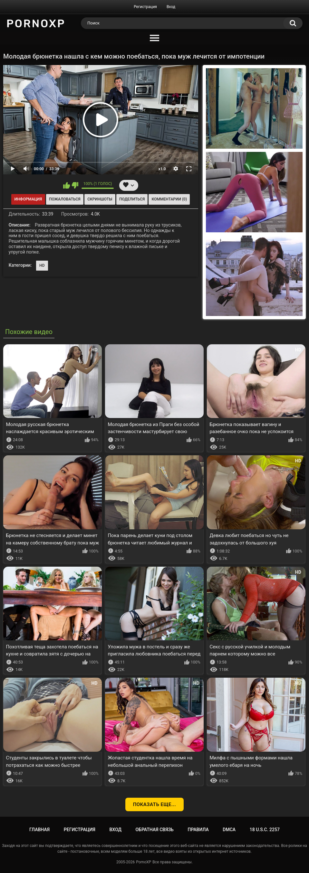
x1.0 (162, 169)
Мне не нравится (75, 185)
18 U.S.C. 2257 (265, 829)
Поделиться (132, 199)
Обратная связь (154, 829)
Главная (39, 829)
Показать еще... (154, 804)
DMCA (229, 829)
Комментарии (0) (169, 199)
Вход (171, 7)
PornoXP (143, 862)
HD (42, 265)
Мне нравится (66, 185)
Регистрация (145, 7)
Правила (198, 829)
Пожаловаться (65, 199)
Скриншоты (99, 199)
